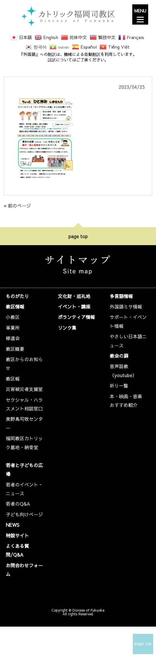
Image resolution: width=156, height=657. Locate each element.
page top (78, 236)
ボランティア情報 (76, 317)
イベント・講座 (74, 306)
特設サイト (17, 535)
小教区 (13, 317)
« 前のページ (17, 205)
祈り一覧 (119, 385)
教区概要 (15, 349)
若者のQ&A (18, 503)
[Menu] (140, 14)
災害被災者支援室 (24, 389)
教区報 (13, 378)
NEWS (12, 525)
